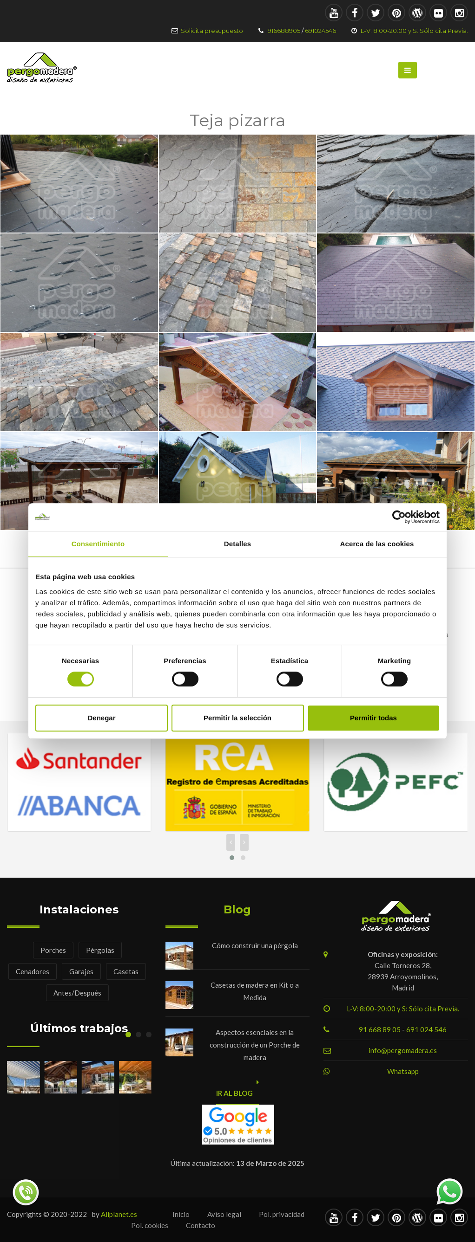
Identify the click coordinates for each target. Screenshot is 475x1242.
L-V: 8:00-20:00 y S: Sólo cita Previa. (414, 30)
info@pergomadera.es (403, 1050)
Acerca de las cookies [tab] (377, 544)
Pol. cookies (149, 1225)
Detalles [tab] (237, 544)
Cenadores (32, 971)
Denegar (101, 718)
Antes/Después (77, 993)
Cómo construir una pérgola (255, 945)
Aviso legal (224, 1214)
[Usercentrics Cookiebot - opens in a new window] (399, 517)
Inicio (181, 1214)
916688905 (284, 30)
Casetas (126, 971)
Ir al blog (237, 1091)
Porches (53, 950)
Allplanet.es (119, 1214)
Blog (237, 909)
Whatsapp (403, 1071)
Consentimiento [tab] (98, 544)
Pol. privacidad (281, 1214)
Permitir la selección (237, 718)
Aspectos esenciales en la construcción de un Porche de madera (255, 1044)
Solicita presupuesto (212, 30)
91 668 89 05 (380, 1029)
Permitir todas (373, 718)
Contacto (200, 1225)
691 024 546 (426, 1029)
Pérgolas (100, 950)
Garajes (81, 971)
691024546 (320, 30)
